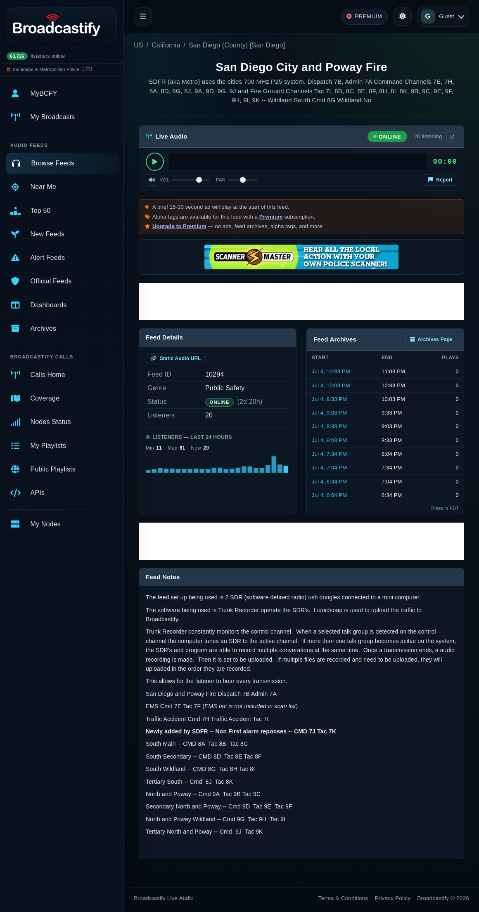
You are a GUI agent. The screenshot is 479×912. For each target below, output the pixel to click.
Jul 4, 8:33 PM (329, 426)
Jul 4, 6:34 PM (329, 481)
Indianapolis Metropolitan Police (46, 69)
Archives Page (431, 339)
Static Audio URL (175, 358)
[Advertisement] (301, 301)
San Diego (267, 45)
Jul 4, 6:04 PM (329, 495)
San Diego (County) (218, 45)
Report (440, 180)
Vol (164, 179)
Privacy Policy (393, 898)
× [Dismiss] (451, 150)
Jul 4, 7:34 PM (329, 454)
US (138, 45)
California (166, 45)
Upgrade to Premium (179, 226)
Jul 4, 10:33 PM (331, 371)
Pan (220, 179)
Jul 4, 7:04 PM (329, 467)
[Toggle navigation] (143, 16)
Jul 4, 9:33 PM (329, 399)
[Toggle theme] (403, 16)
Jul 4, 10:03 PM (331, 385)
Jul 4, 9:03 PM (329, 413)
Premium (271, 217)
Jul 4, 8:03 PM (329, 440)
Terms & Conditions (343, 898)
